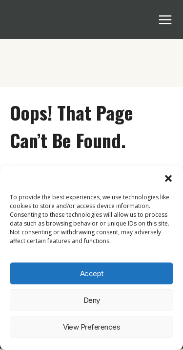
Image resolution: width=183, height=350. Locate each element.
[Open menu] (165, 19)
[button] (168, 178)
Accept (91, 273)
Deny (91, 300)
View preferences (91, 327)
